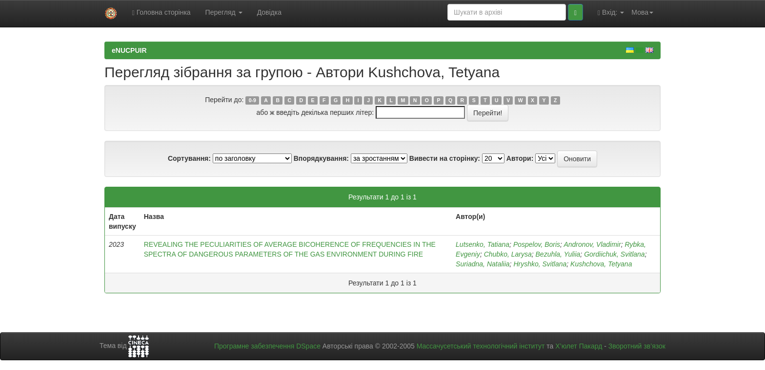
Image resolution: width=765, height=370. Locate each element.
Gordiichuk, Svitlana (614, 254)
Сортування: (189, 158)
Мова (642, 12)
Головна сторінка (161, 12)
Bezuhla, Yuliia (558, 254)
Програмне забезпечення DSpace (267, 346)
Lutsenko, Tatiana (482, 244)
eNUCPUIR (129, 50)
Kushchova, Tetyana (601, 264)
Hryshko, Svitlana (539, 264)
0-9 (252, 100)
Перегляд (223, 12)
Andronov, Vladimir (592, 244)
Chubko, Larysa (508, 254)
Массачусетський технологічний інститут (481, 346)
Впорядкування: (321, 158)
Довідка (269, 12)
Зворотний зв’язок (636, 346)
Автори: (520, 158)
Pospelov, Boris (536, 244)
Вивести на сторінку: (444, 158)
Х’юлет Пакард (578, 346)
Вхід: (611, 12)
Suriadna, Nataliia (483, 264)
